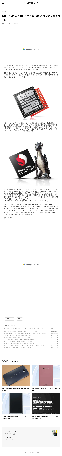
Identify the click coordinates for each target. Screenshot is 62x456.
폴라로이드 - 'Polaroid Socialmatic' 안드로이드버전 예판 (18, 343)
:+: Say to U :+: (31, 2)
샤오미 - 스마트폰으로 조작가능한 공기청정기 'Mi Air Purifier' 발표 (20, 331)
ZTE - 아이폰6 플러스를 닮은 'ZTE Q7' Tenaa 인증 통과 (18, 339)
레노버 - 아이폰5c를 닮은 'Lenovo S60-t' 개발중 (16, 337)
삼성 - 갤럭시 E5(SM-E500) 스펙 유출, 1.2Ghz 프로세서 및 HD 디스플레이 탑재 (24, 329)
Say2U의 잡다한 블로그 (11, 434)
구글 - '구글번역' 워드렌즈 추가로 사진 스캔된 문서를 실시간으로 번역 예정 (23, 345)
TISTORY (31, 452)
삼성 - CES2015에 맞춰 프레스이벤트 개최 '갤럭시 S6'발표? (19, 341)
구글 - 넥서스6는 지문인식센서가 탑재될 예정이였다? (17, 335)
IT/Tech (5, 325)
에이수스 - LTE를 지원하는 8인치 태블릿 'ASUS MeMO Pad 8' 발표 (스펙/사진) (24, 333)
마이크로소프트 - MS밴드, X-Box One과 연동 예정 (16, 348)
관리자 (37, 452)
